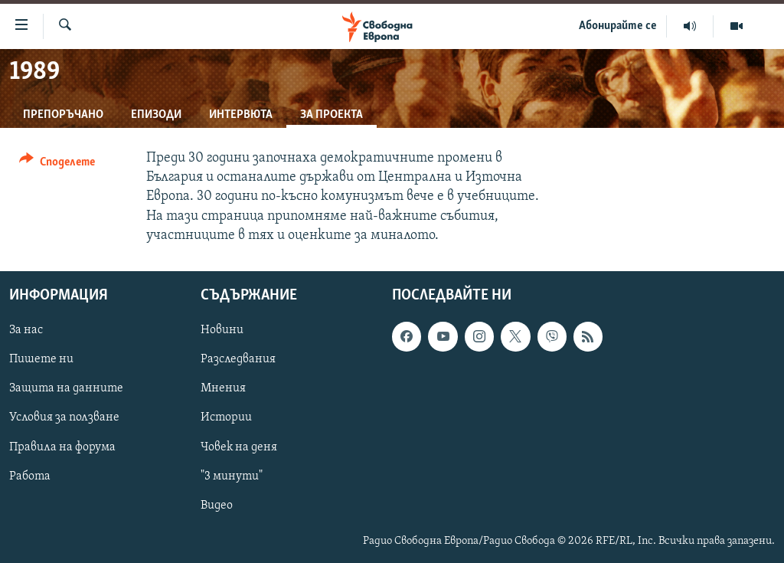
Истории (226, 417)
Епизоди (156, 115)
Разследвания (238, 359)
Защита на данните (66, 388)
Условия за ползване (64, 417)
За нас (26, 330)
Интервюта (241, 115)
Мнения (223, 388)
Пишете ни (41, 359)
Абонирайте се (618, 26)
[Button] (57, 164)
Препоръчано (63, 115)
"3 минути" (232, 476)
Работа (30, 476)
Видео (217, 505)
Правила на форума (62, 447)
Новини (222, 330)
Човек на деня (239, 447)
